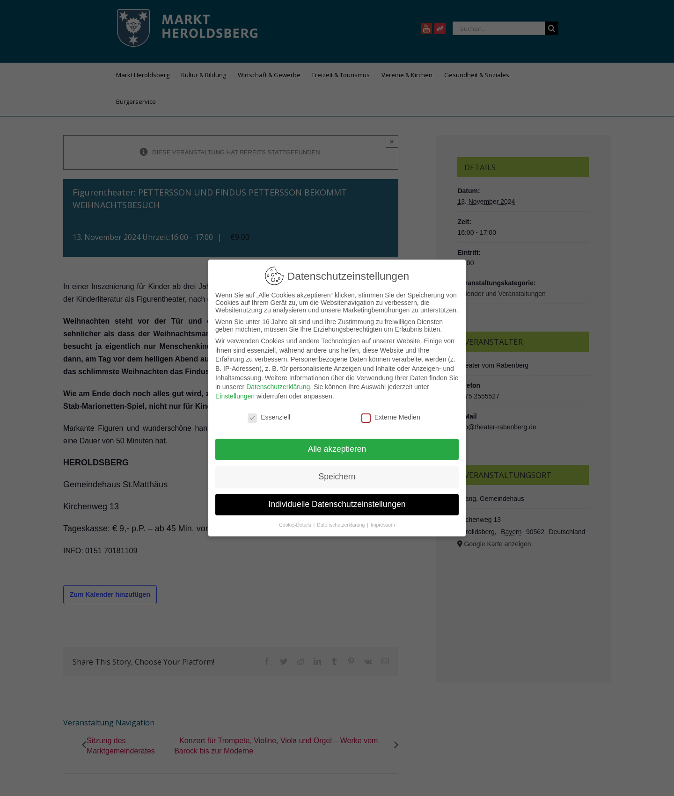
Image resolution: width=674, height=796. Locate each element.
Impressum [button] (383, 525)
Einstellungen (235, 396)
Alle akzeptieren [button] (337, 449)
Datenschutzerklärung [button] (341, 525)
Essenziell (269, 417)
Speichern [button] (337, 476)
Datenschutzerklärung (278, 387)
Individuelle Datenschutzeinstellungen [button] (337, 504)
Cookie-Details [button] (295, 525)
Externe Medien (390, 417)
